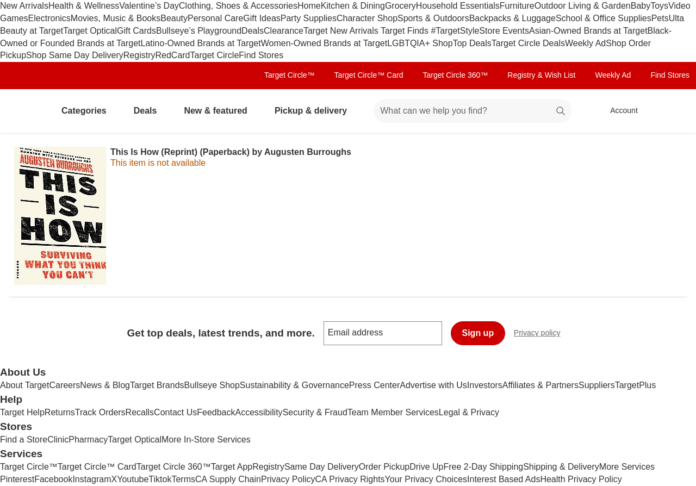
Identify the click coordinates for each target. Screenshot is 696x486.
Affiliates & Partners (540, 385)
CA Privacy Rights (350, 479)
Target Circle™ (289, 75)
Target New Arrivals (342, 30)
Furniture (517, 5)
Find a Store (23, 439)
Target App (232, 466)
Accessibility (258, 412)
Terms (183, 479)
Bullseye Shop (212, 385)
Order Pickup (384, 466)
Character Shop (367, 18)
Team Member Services (393, 412)
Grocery (400, 5)
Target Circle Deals (528, 43)
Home (309, 5)
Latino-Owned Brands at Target (201, 43)
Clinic (58, 439)
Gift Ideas (261, 18)
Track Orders (100, 412)
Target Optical (90, 30)
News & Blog (105, 385)
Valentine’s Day (149, 5)
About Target (24, 385)
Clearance (283, 30)
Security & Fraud (315, 412)
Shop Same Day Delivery (74, 55)
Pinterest (17, 479)
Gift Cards (136, 30)
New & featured (220, 110)
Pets (660, 18)
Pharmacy (88, 439)
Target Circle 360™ (455, 75)
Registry (139, 55)
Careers (64, 385)
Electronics (49, 18)
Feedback (216, 412)
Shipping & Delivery (561, 466)
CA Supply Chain (228, 479)
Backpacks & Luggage (512, 18)
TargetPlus (635, 385)
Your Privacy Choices (426, 479)
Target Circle (214, 55)
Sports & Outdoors (433, 18)
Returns (60, 412)
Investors (484, 385)
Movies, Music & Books (115, 18)
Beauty (174, 18)
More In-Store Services (206, 439)
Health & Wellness (83, 5)
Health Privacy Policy (581, 479)
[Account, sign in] (618, 111)
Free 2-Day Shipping (483, 466)
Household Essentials (458, 5)
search (561, 111)
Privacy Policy (288, 479)
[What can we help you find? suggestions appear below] (472, 111)
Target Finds (406, 30)
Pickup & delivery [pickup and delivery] (315, 110)
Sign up (478, 333)
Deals (252, 30)
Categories (88, 110)
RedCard (172, 55)
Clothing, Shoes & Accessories (238, 5)
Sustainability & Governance (294, 385)
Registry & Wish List (541, 75)
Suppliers (597, 385)
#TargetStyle (455, 30)
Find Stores (261, 55)
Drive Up (426, 466)
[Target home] (24, 111)
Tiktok (159, 479)
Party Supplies (309, 18)
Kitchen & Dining (353, 5)
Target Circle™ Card (368, 75)
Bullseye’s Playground (198, 30)
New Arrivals (24, 5)
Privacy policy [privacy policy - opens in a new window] (541, 334)
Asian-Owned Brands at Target (588, 30)
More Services (627, 466)
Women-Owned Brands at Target (324, 43)
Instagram (91, 479)
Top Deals (472, 43)
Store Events (504, 30)
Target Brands (157, 385)
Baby (640, 5)
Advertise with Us (433, 385)
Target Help (22, 412)
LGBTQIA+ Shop (420, 43)
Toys (659, 5)
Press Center (374, 385)
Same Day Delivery (321, 466)
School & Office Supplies (603, 18)
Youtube (132, 479)
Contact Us (175, 412)
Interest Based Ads (503, 479)
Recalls (140, 412)
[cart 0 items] (673, 111)
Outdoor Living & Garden (583, 5)
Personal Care (215, 18)
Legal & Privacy (469, 412)
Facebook (53, 479)
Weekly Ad (585, 43)
